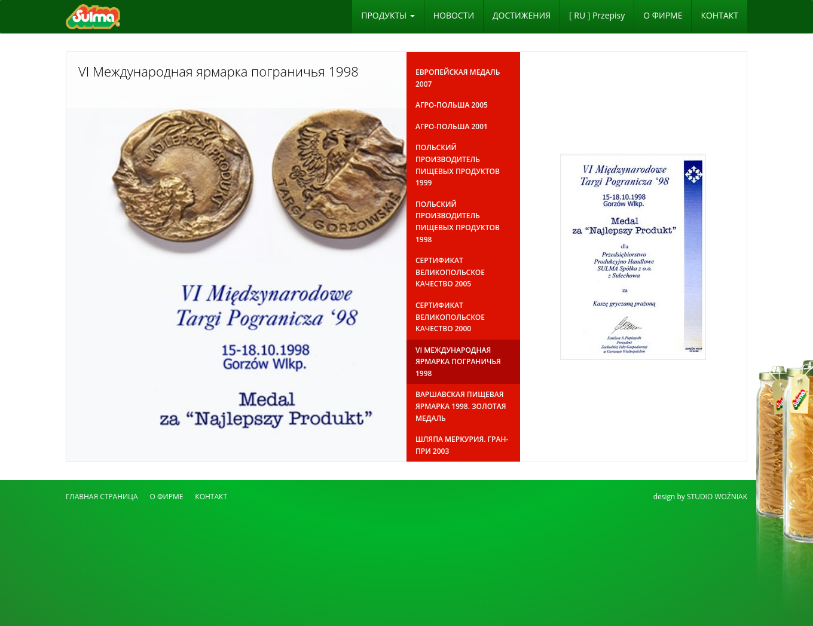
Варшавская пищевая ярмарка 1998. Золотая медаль (460, 406)
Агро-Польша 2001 (451, 126)
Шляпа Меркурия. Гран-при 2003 (461, 445)
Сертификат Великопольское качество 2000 (450, 317)
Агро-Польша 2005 (451, 105)
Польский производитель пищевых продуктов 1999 (457, 165)
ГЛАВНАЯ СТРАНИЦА (102, 496)
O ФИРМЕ (662, 15)
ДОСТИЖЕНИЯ (522, 15)
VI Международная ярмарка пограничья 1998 (458, 361)
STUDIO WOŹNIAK (717, 496)
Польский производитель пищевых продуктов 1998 (457, 222)
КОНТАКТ (719, 15)
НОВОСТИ (453, 15)
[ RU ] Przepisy (597, 15)
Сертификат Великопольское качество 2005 (450, 272)
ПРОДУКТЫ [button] (388, 15)
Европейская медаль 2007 (457, 78)
